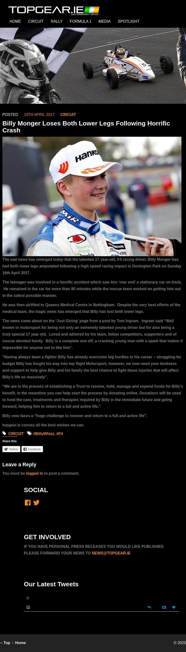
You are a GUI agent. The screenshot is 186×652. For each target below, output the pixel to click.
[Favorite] (174, 607)
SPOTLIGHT (129, 21)
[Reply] (149, 607)
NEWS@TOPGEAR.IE (111, 553)
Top (5, 643)
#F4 (59, 434)
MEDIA (105, 21)
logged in (34, 473)
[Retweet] (164, 607)
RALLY (57, 21)
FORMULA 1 (80, 21)
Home (20, 643)
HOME (15, 21)
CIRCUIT (36, 21)
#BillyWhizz (43, 434)
